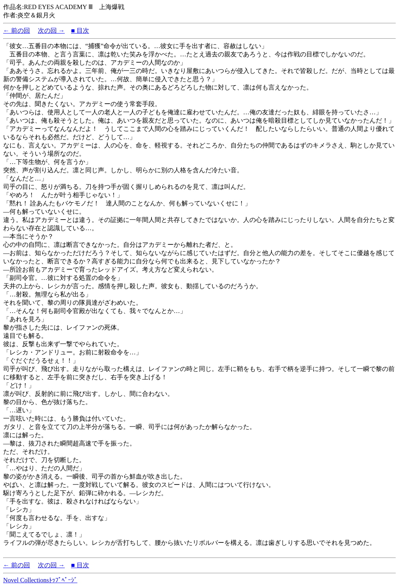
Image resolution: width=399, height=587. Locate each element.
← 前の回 (16, 30)
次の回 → (51, 30)
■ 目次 (80, 30)
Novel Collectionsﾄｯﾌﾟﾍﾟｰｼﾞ (40, 580)
